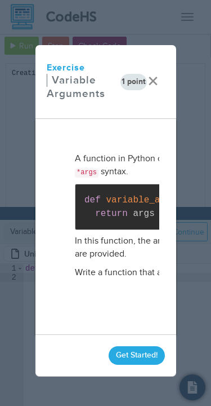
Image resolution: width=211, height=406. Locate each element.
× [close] (153, 81)
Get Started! (137, 355)
